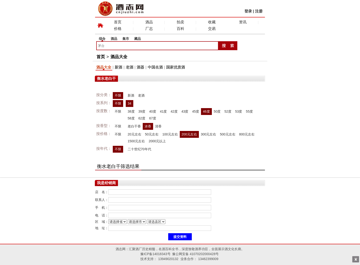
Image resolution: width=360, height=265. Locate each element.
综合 (102, 39)
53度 (238, 111)
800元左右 (247, 134)
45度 (195, 111)
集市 (125, 39)
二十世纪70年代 (139, 149)
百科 (180, 29)
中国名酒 (155, 67)
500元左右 (227, 134)
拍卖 (180, 22)
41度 (163, 111)
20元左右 (134, 134)
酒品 (149, 22)
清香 (158, 126)
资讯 (243, 22)
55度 (249, 111)
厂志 (149, 29)
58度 (131, 118)
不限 (118, 95)
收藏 (212, 22)
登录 (248, 11)
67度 (152, 118)
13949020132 (168, 259)
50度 (217, 111)
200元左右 (189, 134)
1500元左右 (136, 141)
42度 (174, 111)
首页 (117, 22)
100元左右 (170, 134)
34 (129, 103)
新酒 (118, 67)
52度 (227, 111)
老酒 (129, 67)
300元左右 (208, 134)
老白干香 (134, 126)
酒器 (140, 67)
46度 (206, 111)
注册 (259, 11)
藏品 (137, 39)
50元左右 (152, 134)
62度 (142, 118)
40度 (152, 111)
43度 (184, 111)
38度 (131, 111)
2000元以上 (157, 141)
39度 (142, 111)
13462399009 (208, 259)
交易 (212, 29)
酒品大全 (118, 56)
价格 (117, 29)
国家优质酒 (175, 67)
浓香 (148, 126)
